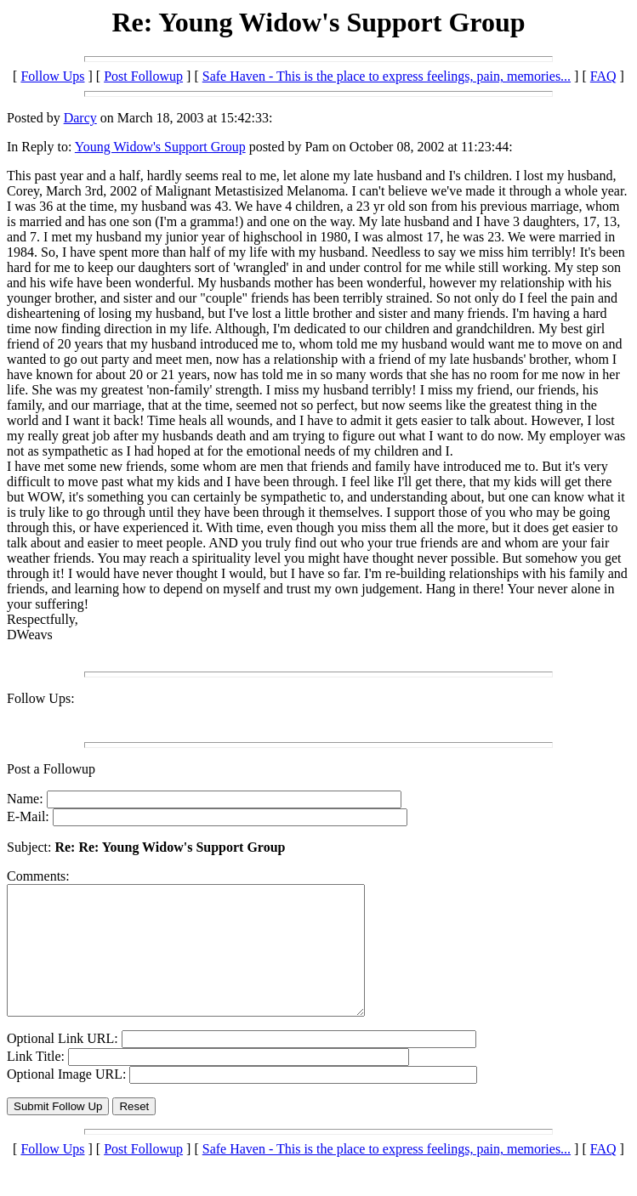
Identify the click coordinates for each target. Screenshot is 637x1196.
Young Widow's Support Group (160, 146)
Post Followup (143, 76)
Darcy (80, 118)
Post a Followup (51, 769)
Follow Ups (52, 76)
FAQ (603, 76)
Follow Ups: (41, 698)
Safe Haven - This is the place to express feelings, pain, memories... (386, 76)
